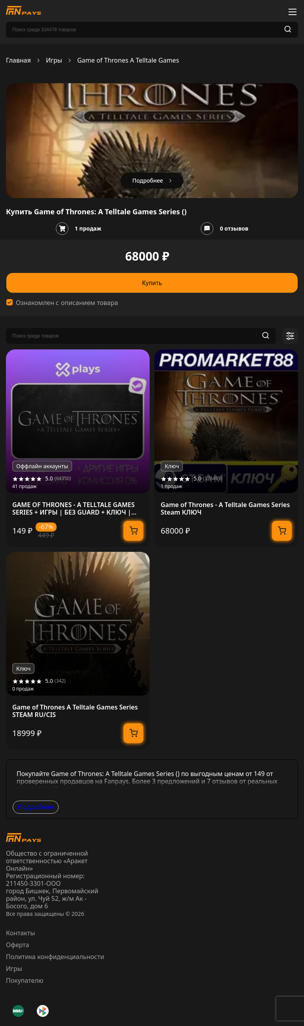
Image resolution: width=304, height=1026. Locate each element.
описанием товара (89, 303)
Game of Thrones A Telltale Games (128, 60)
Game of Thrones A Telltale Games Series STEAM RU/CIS (75, 711)
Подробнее (35, 807)
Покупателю (25, 980)
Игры (54, 60)
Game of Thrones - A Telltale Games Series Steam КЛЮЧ (225, 508)
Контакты (20, 933)
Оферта (17, 944)
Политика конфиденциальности (55, 956)
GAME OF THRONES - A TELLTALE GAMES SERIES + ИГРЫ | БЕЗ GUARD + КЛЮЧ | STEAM (73, 508)
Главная (18, 60)
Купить (152, 283)
